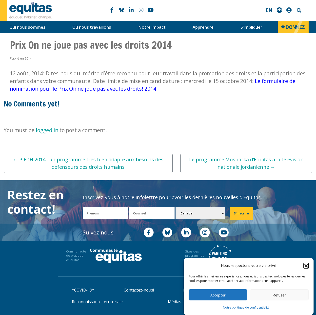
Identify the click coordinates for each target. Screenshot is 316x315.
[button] (306, 265)
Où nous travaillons (91, 27)
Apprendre (203, 27)
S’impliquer (251, 27)
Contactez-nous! (139, 290)
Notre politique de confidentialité (246, 307)
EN (269, 10)
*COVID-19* (83, 290)
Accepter (218, 295)
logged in (47, 130)
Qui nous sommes (27, 27)
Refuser (279, 295)
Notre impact (152, 27)
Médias (174, 301)
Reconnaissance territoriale (97, 301)
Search (298, 10)
